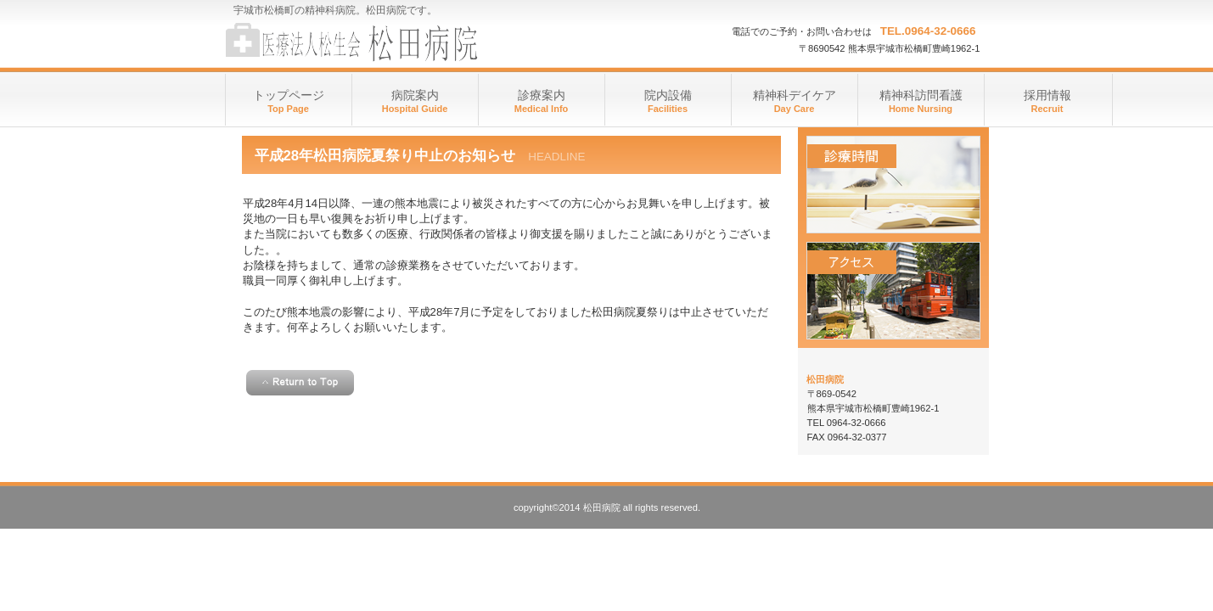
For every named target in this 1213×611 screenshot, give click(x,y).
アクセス (893, 290)
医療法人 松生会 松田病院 (395, 42)
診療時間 (893, 184)
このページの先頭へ (300, 382)
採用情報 (1047, 95)
